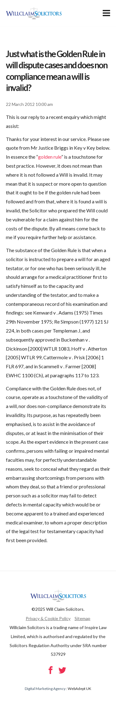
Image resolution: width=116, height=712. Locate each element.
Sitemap (82, 618)
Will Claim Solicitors (34, 13)
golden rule (49, 157)
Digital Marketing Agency (45, 688)
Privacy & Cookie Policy (48, 618)
